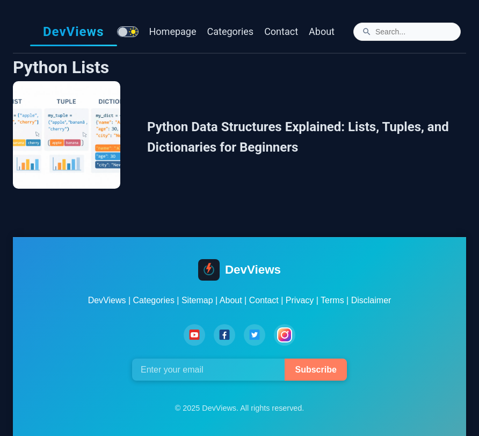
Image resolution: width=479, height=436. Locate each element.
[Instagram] (284, 335)
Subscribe (315, 369)
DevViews (73, 31)
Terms (332, 300)
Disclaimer (371, 300)
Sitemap (197, 300)
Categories (230, 31)
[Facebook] (224, 335)
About (322, 31)
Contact (281, 31)
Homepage (173, 31)
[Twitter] (254, 335)
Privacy (300, 300)
